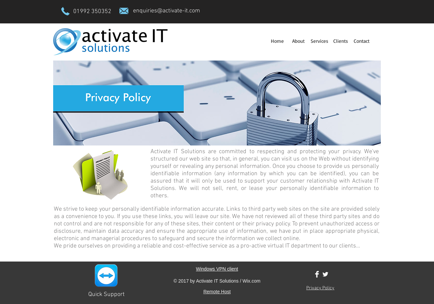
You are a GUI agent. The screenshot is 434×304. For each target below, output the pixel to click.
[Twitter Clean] (325, 274)
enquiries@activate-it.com (166, 10)
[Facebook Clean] (317, 274)
